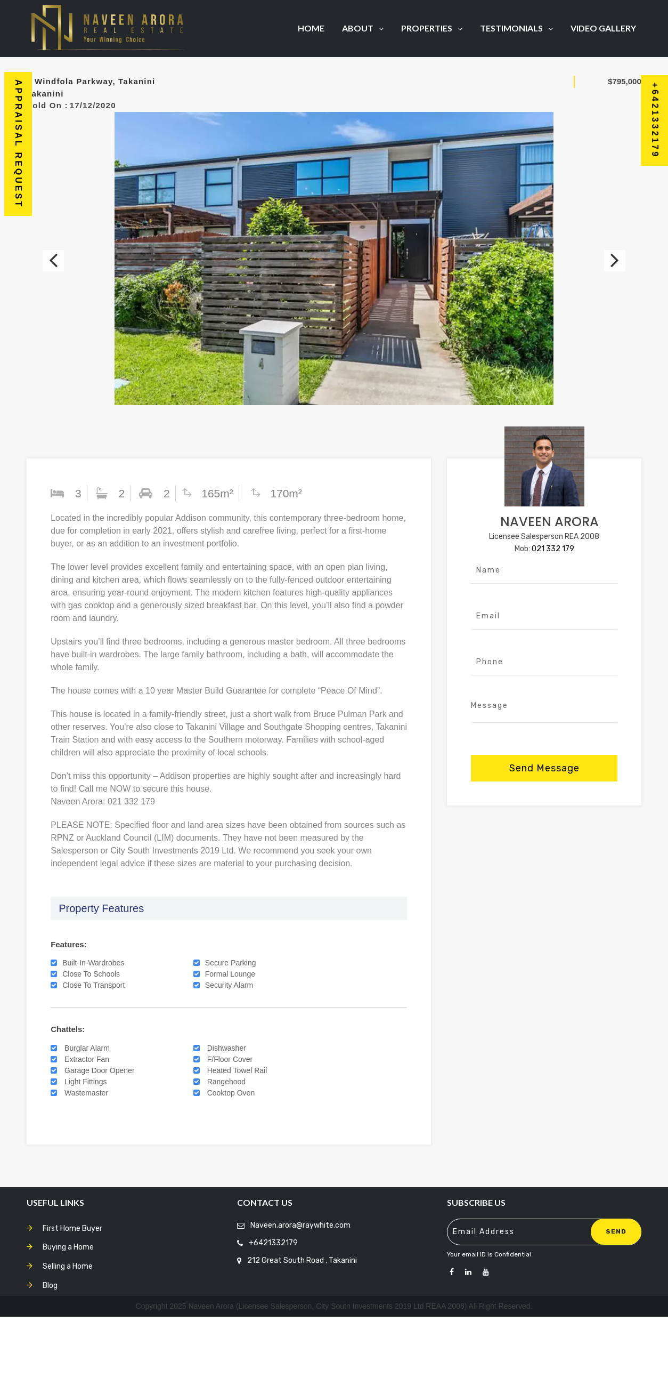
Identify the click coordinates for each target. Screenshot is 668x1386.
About (363, 28)
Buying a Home (68, 1316)
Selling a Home (68, 1335)
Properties (431, 28)
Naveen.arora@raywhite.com (300, 1294)
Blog (50, 1354)
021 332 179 (553, 618)
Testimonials (516, 28)
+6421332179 (273, 1312)
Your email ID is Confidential (489, 1323)
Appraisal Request (18, 143)
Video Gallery (603, 28)
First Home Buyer (72, 1297)
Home (311, 28)
